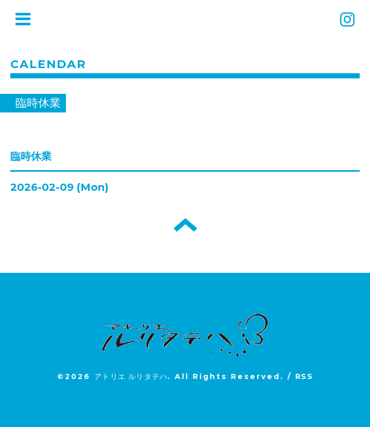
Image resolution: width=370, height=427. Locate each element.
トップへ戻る (185, 225)
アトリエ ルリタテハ (130, 376)
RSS (304, 376)
